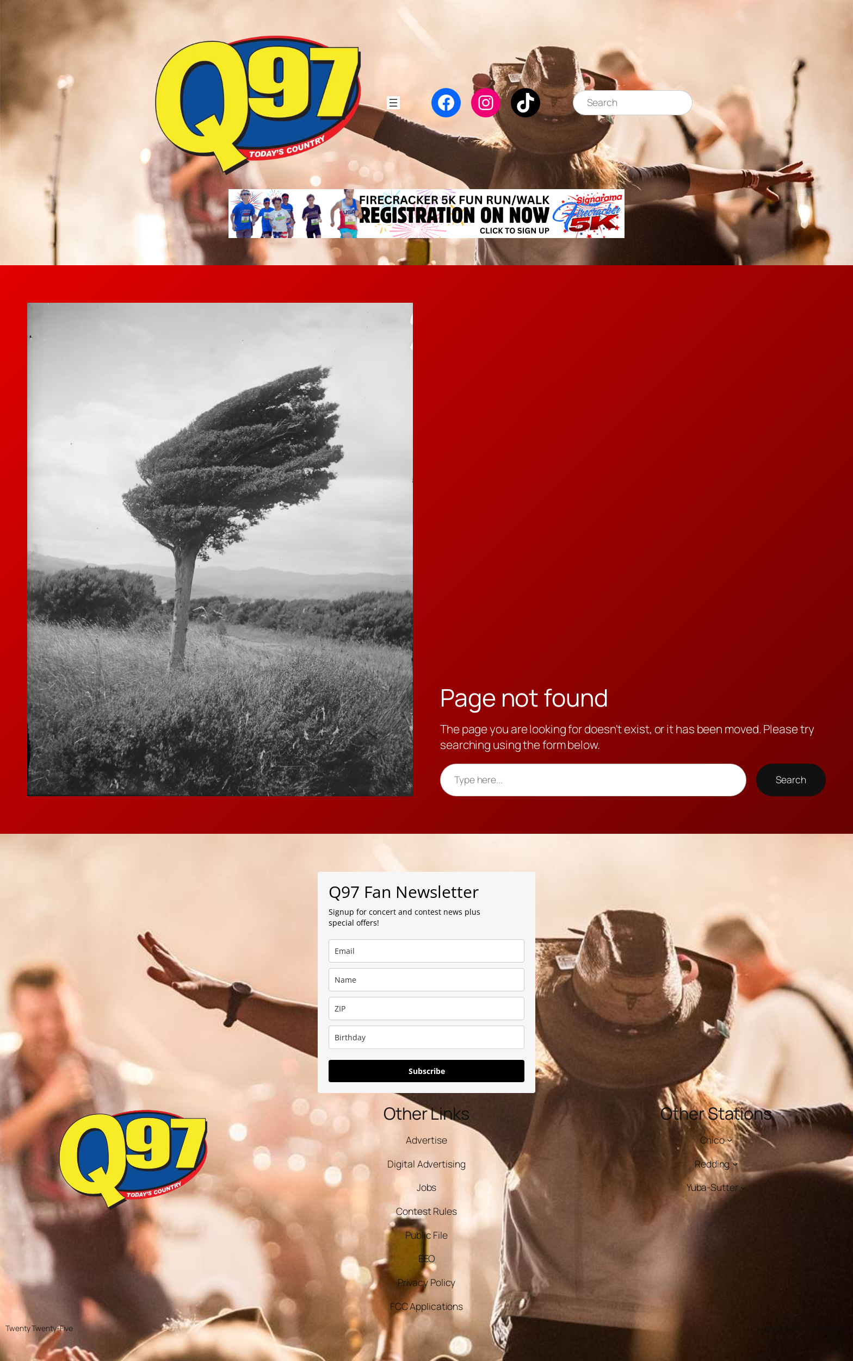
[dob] (426, 1037)
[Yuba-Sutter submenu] (743, 1187)
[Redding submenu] (735, 1163)
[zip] (426, 1008)
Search (791, 779)
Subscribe (427, 1071)
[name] (426, 979)
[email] (426, 951)
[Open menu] (393, 102)
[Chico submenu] (729, 1140)
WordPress (829, 1328)
